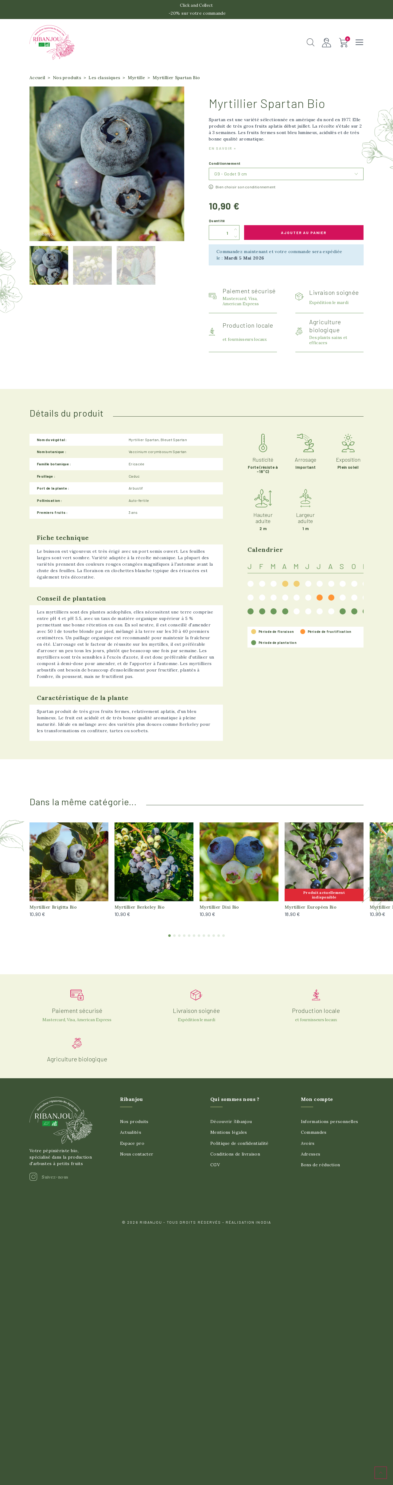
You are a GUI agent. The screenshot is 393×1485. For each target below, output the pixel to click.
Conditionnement (225, 168)
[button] (310, 45)
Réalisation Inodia (248, 1227)
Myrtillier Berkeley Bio (140, 911)
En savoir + (222, 153)
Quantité (217, 225)
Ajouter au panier (304, 237)
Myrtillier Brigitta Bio (53, 911)
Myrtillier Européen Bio (311, 911)
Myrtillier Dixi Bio (219, 911)
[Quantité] (220, 237)
